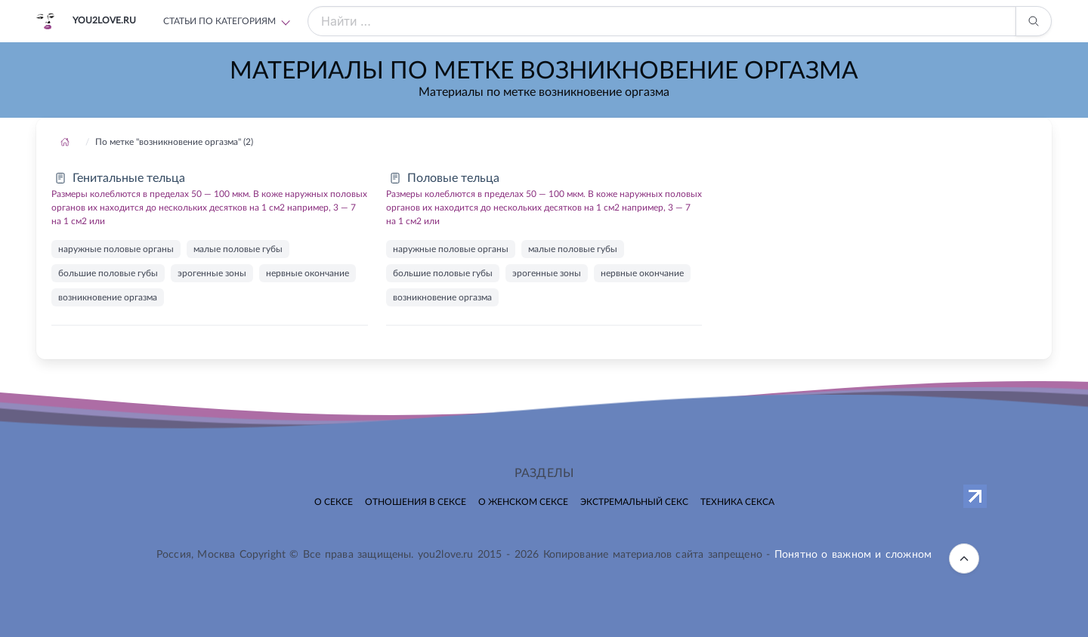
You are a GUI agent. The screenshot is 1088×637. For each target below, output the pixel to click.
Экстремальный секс (634, 501)
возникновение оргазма (107, 297)
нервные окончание (307, 273)
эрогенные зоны (212, 273)
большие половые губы (108, 273)
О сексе (333, 501)
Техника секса (737, 501)
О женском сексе (523, 501)
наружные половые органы (116, 249)
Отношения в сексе (415, 501)
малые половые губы (238, 249)
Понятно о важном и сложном (853, 554)
